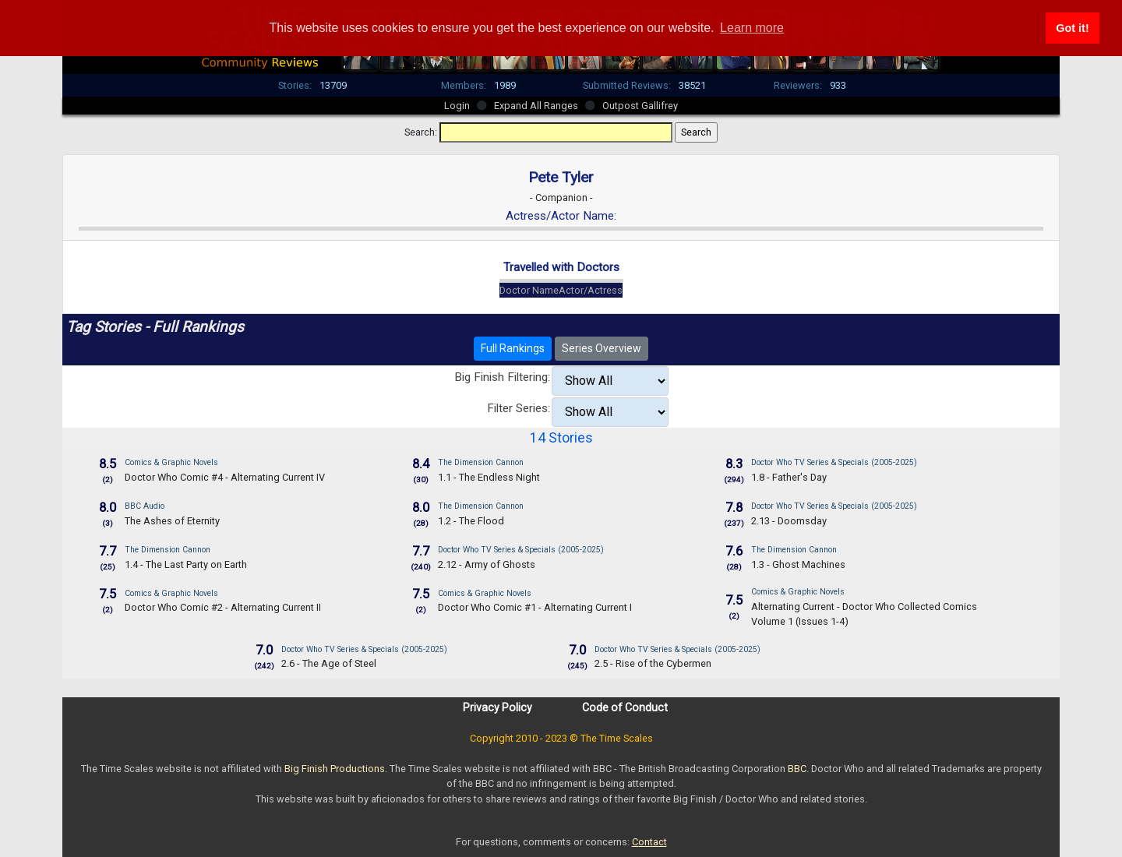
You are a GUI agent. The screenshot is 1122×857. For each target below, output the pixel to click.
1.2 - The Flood (471, 521)
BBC (797, 768)
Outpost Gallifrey (640, 105)
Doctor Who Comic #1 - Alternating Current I (535, 607)
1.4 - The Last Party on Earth (186, 564)
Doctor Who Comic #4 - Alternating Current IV (225, 477)
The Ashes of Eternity (172, 521)
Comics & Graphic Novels (171, 462)
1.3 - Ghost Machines (798, 564)
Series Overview (601, 348)
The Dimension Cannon (481, 462)
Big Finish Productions (334, 768)
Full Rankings (513, 348)
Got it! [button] (1072, 28)
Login (457, 105)
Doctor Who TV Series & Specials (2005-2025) (834, 462)
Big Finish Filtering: (502, 377)
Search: (420, 132)
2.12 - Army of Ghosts (486, 564)
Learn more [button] (752, 27)
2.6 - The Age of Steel (328, 663)
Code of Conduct (625, 707)
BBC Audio (144, 506)
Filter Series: (518, 408)
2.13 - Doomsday (789, 521)
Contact (649, 842)
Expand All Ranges (536, 105)
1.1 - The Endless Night (489, 477)
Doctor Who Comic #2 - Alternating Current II (223, 607)
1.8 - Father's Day (789, 477)
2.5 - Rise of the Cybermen (653, 663)
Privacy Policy (497, 707)
